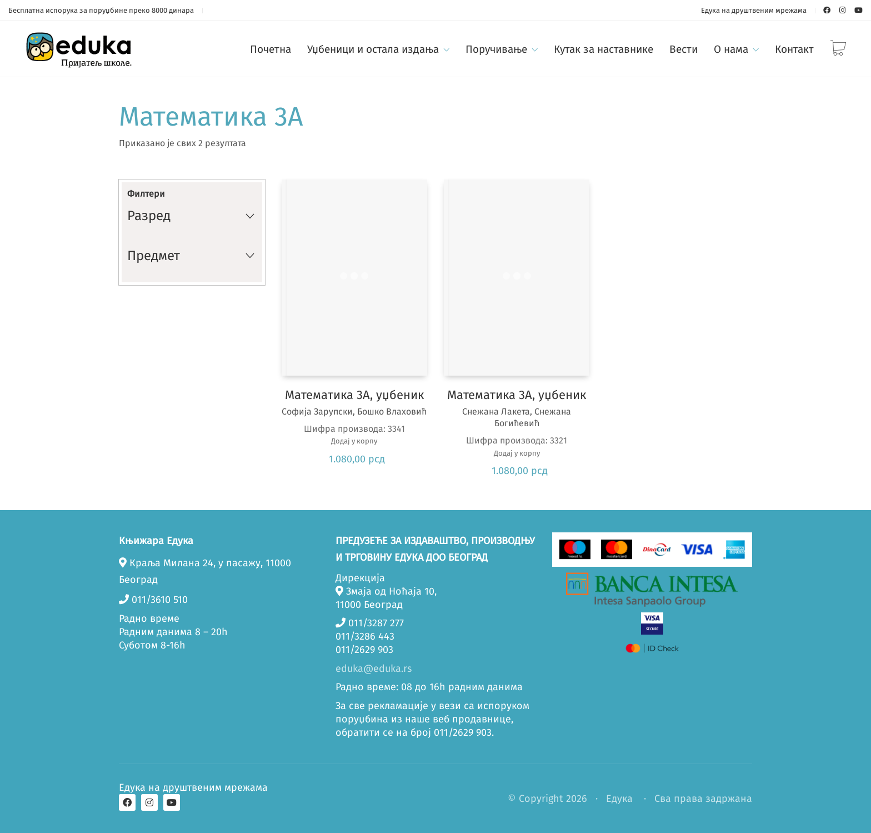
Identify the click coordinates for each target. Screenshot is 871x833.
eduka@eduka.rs (374, 668)
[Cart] (838, 49)
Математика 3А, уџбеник (354, 394)
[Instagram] (149, 802)
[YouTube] (171, 802)
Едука (619, 798)
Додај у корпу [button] (354, 441)
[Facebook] (127, 802)
